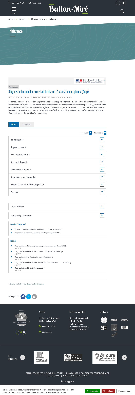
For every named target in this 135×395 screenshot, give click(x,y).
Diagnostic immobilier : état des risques (29, 268)
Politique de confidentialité (95, 373)
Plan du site (72, 373)
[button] (57, 140)
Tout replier (86, 133)
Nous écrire (45, 332)
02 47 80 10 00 (47, 326)
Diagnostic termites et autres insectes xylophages (33, 257)
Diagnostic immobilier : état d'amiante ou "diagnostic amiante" (38, 251)
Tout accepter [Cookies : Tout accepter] (92, 391)
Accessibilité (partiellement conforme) (67, 376)
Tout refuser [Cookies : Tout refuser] (108, 391)
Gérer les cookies (34, 373)
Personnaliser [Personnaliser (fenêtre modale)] (124, 391)
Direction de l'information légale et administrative (26, 284)
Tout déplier (100, 133)
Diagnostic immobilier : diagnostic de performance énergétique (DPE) (40, 246)
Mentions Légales (54, 373)
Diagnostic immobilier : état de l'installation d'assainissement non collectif (42, 262)
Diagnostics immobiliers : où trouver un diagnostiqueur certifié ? (38, 233)
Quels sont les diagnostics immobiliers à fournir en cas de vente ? (39, 229)
